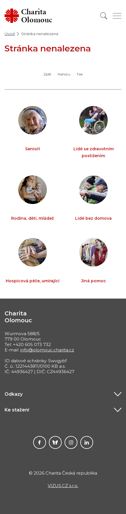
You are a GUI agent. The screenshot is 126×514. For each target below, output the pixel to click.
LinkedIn (86, 442)
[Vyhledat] (103, 15)
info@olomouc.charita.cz (47, 350)
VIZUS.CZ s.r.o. (63, 485)
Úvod (10, 33)
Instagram (71, 442)
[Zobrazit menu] (117, 16)
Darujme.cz (55, 442)
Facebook (39, 442)
